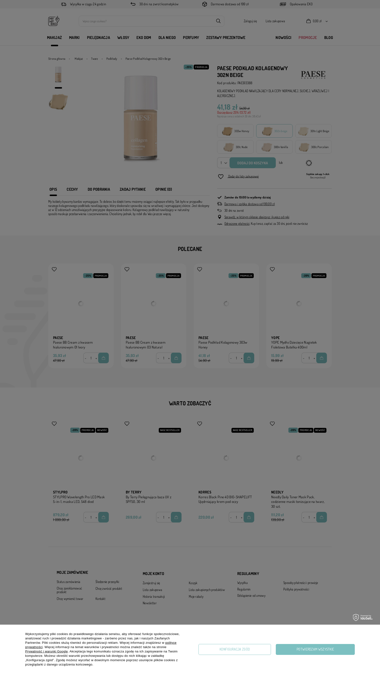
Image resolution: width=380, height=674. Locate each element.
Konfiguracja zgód (235, 649)
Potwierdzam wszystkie (315, 649)
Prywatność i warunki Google (46, 651)
